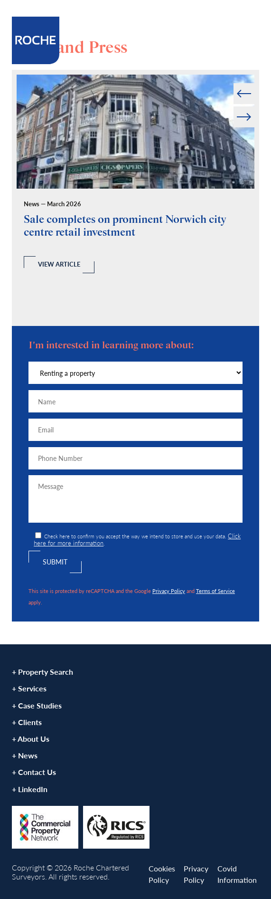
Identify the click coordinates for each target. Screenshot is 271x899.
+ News (24, 755)
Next (253, 106)
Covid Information (237, 874)
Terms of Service (215, 590)
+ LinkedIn (29, 789)
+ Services (29, 688)
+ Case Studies (37, 705)
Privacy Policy (168, 590)
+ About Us (30, 738)
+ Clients (27, 722)
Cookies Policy (162, 874)
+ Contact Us (34, 771)
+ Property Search (42, 671)
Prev (234, 83)
